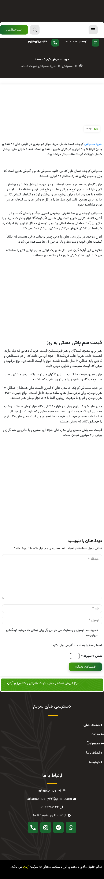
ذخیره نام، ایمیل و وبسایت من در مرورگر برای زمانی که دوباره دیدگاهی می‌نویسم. (52, 633)
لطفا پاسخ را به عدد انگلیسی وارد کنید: (76, 645)
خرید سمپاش (93, 144)
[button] (14, 30)
